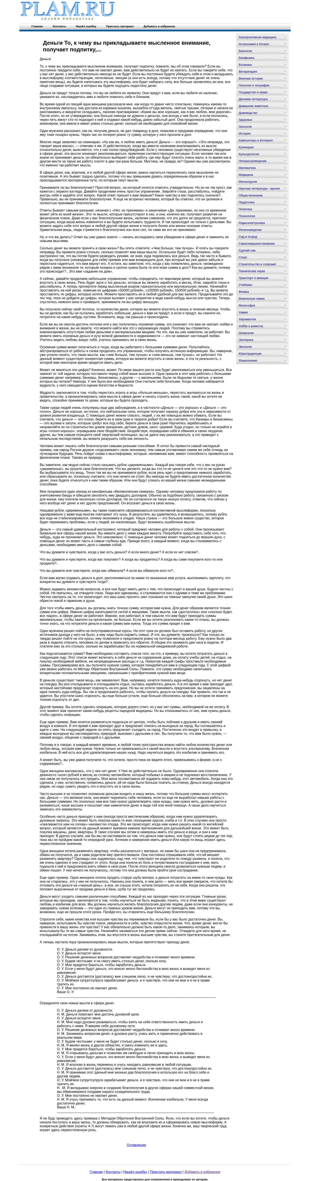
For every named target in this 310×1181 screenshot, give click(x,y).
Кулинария (246, 147)
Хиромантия (247, 319)
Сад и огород (248, 236)
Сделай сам (247, 250)
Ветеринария (248, 71)
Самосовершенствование (257, 243)
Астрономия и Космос (254, 44)
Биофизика (246, 58)
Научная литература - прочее (259, 188)
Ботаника (245, 64)
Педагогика (246, 202)
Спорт (243, 257)
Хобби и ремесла (251, 326)
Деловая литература (253, 99)
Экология (245, 346)
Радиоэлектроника (252, 223)
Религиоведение (250, 230)
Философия (247, 305)
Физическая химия (252, 298)
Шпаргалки (246, 333)
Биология (245, 51)
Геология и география (254, 85)
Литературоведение (253, 161)
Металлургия (248, 181)
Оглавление (136, 1145)
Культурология (249, 154)
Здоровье (245, 119)
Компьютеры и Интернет (256, 140)
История (244, 133)
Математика (247, 168)
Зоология (245, 126)
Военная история (251, 78)
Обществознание (251, 195)
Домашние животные (253, 106)
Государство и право (253, 92)
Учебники (245, 285)
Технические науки (252, 271)
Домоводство (248, 113)
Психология (247, 216)
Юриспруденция (250, 353)
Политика (245, 209)
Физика (244, 291)
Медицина (246, 174)
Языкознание (248, 360)
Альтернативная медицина (257, 37)
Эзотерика (246, 340)
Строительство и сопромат (257, 264)
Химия (243, 312)
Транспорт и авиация (253, 278)
